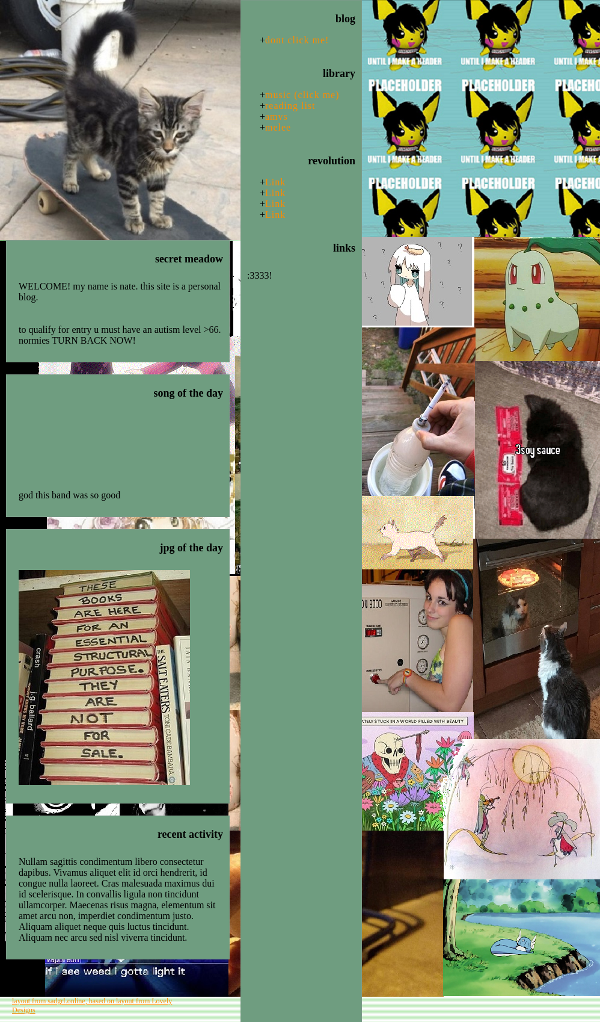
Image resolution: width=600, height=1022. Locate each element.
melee (278, 127)
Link (275, 182)
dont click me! (297, 40)
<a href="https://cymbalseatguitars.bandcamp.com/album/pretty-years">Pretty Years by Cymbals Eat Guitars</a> (121, 451)
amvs (276, 116)
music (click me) (302, 95)
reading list (290, 106)
